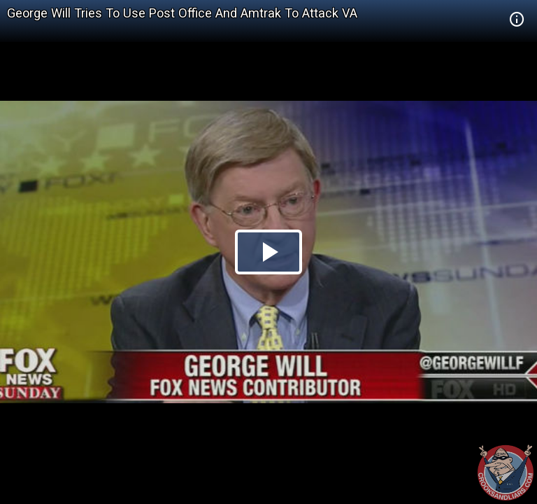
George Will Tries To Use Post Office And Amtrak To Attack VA (182, 13)
